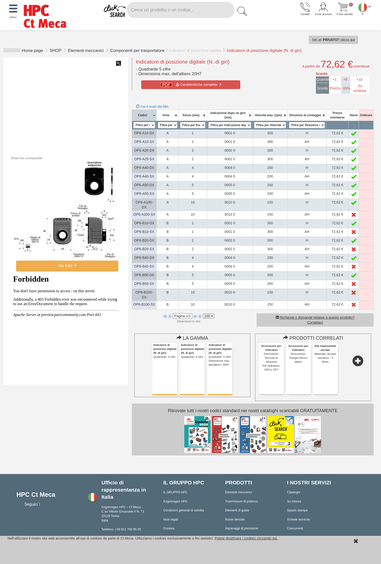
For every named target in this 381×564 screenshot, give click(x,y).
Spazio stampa (297, 510)
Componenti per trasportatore (137, 50)
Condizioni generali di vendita (183, 510)
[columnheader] (144, 115)
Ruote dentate (235, 519)
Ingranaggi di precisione (241, 528)
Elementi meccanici (86, 50)
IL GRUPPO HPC (175, 492)
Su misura (294, 501)
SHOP (56, 50)
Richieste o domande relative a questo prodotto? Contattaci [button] (315, 320)
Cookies (169, 528)
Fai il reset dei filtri (152, 107)
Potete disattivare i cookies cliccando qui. (246, 538)
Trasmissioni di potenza (241, 501)
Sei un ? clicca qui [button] (333, 40)
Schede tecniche (298, 519)
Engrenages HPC (175, 501)
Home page (32, 50)
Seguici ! (32, 504)
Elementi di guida (237, 510)
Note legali (170, 519)
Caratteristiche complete (190, 85)
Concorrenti (295, 528)
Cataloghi (293, 492)
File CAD (67, 266)
